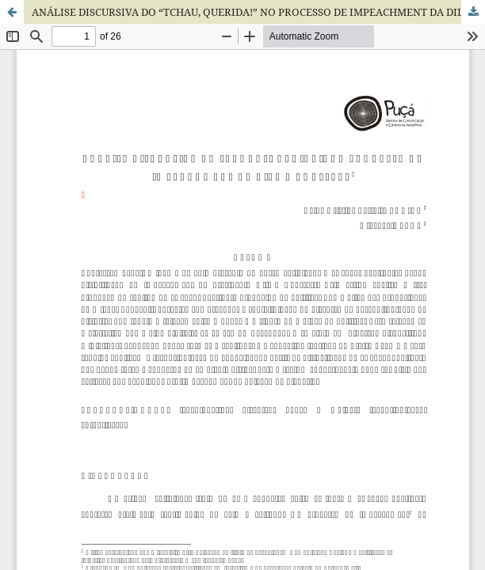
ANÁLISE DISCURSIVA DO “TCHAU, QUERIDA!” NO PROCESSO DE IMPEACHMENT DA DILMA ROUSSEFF (258, 12)
